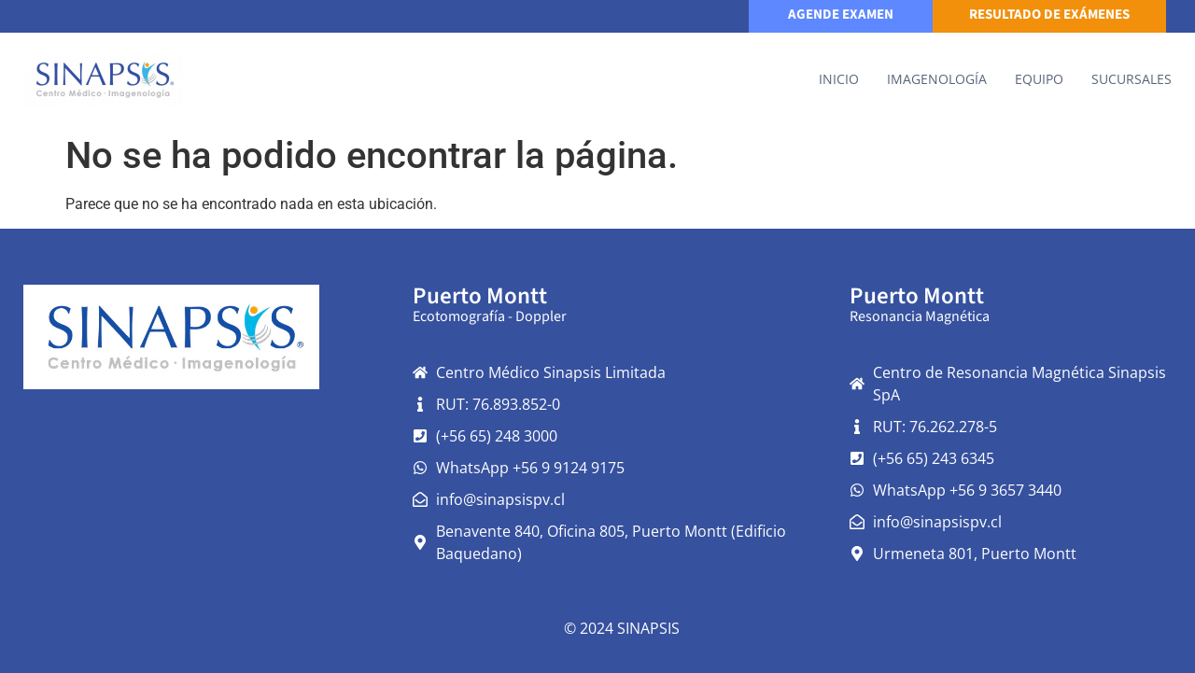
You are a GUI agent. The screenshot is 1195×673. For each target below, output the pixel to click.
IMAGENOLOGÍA (937, 79)
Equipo (1039, 79)
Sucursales (1131, 79)
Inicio (839, 79)
